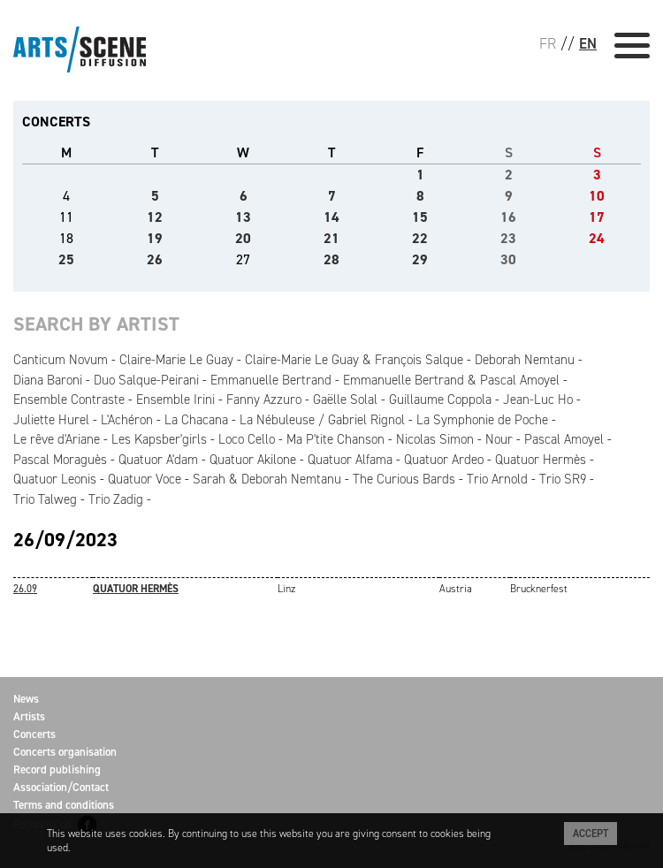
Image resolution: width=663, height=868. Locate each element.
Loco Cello (246, 439)
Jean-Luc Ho (538, 399)
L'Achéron (127, 420)
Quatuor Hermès (540, 459)
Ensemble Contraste (69, 399)
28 (331, 259)
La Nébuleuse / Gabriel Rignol (322, 420)
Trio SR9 (562, 479)
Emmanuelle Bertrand (271, 380)
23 (508, 238)
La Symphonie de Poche (482, 420)
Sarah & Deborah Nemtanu (267, 479)
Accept (590, 833)
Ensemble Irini (175, 399)
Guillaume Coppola (440, 399)
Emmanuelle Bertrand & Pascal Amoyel (451, 380)
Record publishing (57, 769)
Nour (499, 439)
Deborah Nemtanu (525, 360)
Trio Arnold (497, 479)
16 (508, 217)
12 (155, 217)
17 (597, 217)
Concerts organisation (65, 751)
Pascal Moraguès (60, 459)
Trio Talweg (45, 499)
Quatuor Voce (144, 479)
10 (597, 196)
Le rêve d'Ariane (56, 439)
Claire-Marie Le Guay (176, 360)
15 (420, 217)
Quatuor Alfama (350, 459)
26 (155, 259)
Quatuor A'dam (158, 459)
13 (243, 217)
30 (508, 259)
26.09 (25, 589)
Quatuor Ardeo (444, 459)
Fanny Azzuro (263, 399)
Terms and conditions (63, 804)
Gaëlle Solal (345, 399)
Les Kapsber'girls (159, 439)
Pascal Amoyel (564, 439)
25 (66, 259)
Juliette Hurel (51, 420)
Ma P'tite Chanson (335, 439)
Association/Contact (61, 787)
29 (420, 259)
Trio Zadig (115, 499)
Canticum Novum (60, 360)
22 (420, 238)
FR (547, 43)
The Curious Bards (404, 479)
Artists (29, 716)
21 (331, 238)
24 (597, 238)
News (26, 698)
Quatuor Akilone (253, 459)
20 (243, 238)
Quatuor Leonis (54, 479)
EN (588, 43)
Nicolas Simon (435, 439)
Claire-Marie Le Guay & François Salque (354, 360)
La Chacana (196, 420)
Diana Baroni (47, 380)
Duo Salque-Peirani (146, 380)
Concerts (34, 734)
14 (331, 217)
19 (155, 238)
